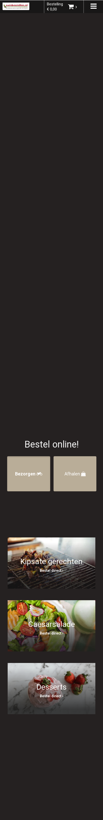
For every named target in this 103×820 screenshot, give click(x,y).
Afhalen (75, 473)
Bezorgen (28, 473)
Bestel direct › (51, 570)
